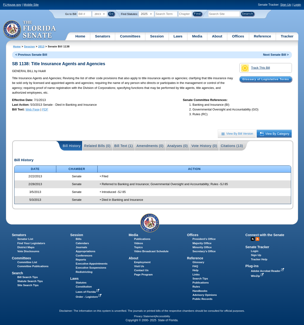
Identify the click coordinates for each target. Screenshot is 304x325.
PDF (45, 109)
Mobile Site (31, 4)
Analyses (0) (177, 146)
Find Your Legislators (31, 243)
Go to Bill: (71, 14)
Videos (138, 243)
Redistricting (84, 271)
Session (157, 36)
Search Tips (200, 278)
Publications (142, 239)
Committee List (27, 262)
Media (197, 36)
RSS (257, 239)
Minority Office (202, 247)
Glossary (198, 262)
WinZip (257, 276)
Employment (142, 262)
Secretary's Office (204, 251)
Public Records (203, 299)
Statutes (81, 282)
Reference (262, 36)
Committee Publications (32, 266)
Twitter (253, 239)
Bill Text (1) (123, 146)
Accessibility (163, 316)
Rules (196, 286)
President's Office (204, 239)
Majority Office (202, 243)
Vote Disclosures (28, 251)
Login (297, 4)
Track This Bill (255, 68)
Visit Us (139, 266)
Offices (238, 36)
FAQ (195, 266)
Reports (81, 259)
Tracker (287, 36)
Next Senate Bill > (276, 54)
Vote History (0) (204, 146)
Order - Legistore (89, 296)
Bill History (72, 146)
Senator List (25, 239)
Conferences (84, 255)
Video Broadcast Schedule (151, 251)
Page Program (143, 274)
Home (80, 36)
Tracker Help (259, 259)
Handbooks (200, 290)
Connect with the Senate (264, 235)
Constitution (84, 286)
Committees (130, 36)
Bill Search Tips (27, 277)
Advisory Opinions (205, 294)
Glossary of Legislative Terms (265, 79)
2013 (41, 46)
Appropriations (85, 251)
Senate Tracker (257, 247)
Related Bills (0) (97, 146)
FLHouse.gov (12, 4)
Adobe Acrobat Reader (268, 271)
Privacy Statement (144, 316)
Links (196, 274)
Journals (81, 247)
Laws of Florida (88, 291)
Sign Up (285, 4)
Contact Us (141, 270)
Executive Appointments (92, 263)
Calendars (82, 243)
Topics (138, 247)
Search (17, 273)
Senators (102, 36)
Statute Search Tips (30, 281)
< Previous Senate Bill (31, 54)
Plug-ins (252, 266)
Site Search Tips (27, 285)
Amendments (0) (150, 146)
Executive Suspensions (91, 267)
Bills (78, 239)
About (217, 36)
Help (196, 270)
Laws (178, 36)
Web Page (32, 109)
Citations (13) (232, 146)
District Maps (25, 247)
